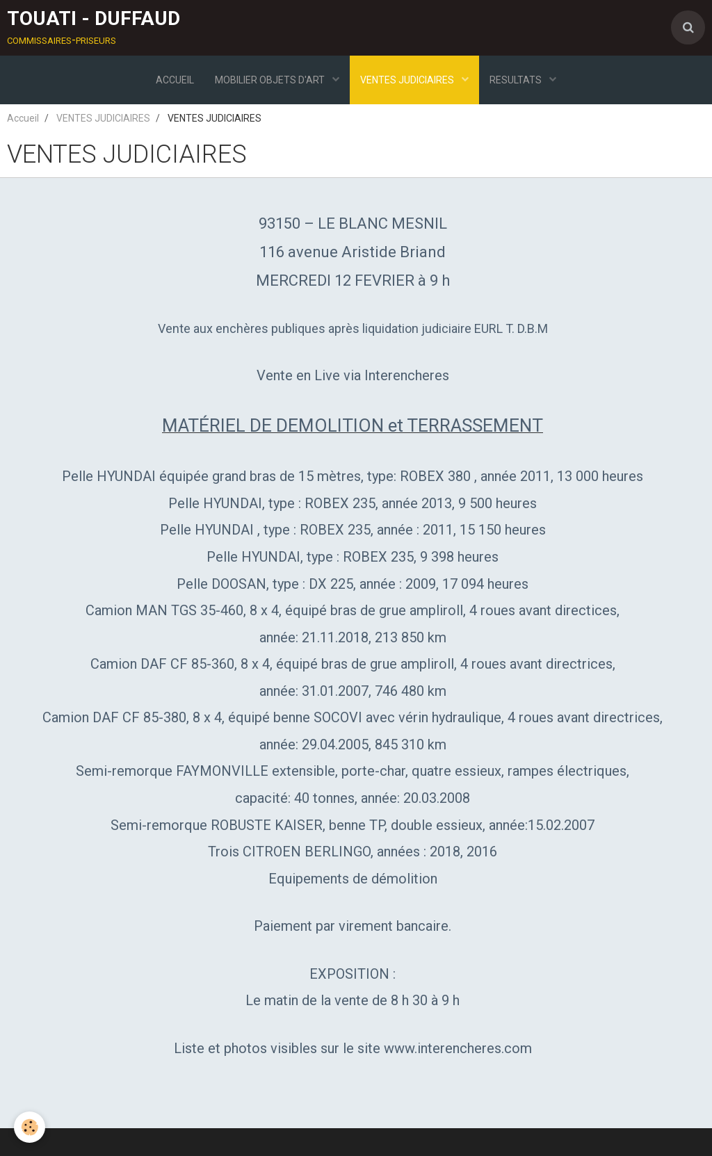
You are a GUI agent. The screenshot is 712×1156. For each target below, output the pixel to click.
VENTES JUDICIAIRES (408, 80)
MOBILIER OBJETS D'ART (271, 80)
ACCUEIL (175, 80)
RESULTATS (517, 80)
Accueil (23, 118)
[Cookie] (29, 1127)
